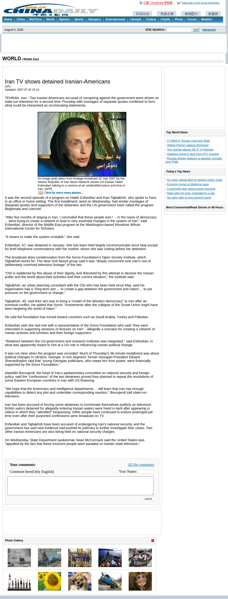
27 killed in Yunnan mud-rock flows (188, 140)
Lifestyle (135, 19)
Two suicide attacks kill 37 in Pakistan (190, 149)
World (50, 19)
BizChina (35, 19)
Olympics (94, 19)
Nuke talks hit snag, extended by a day (191, 193)
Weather (206, 19)
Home (8, 19)
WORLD (11, 58)
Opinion (64, 19)
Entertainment (115, 19)
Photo (179, 19)
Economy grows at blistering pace (188, 184)
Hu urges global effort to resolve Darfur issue (194, 180)
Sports (79, 19)
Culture (151, 19)
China (21, 19)
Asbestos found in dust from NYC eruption (193, 154)
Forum (192, 19)
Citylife (165, 19)
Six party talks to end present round (189, 197)
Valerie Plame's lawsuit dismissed (188, 145)
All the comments (141, 465)
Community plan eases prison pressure (191, 188)
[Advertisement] (82, 528)
